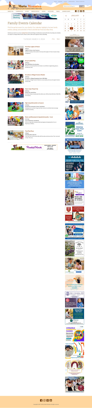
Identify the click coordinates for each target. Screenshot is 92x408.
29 (77, 30)
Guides (43, 11)
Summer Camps (66, 11)
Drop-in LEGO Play (30, 61)
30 (80, 30)
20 (71, 28)
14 (74, 26)
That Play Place (29, 131)
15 (77, 26)
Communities (19, 11)
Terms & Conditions (80, 1)
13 (71, 26)
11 (65, 26)
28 (74, 30)
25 (65, 30)
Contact (65, 1)
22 (77, 28)
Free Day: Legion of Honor (32, 47)
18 (65, 28)
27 (71, 30)
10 (84, 24)
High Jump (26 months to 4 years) (34, 103)
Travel (58, 11)
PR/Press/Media (72, 1)
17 (84, 26)
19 (68, 28)
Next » (58, 39)
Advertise (60, 1)
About (55, 1)
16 (80, 26)
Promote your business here (74, 35)
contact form (25, 33)
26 (68, 30)
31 (84, 30)
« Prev (53, 39)
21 (74, 28)
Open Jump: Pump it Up (31, 89)
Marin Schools (35, 11)
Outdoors (51, 11)
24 (84, 28)
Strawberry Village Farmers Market (35, 75)
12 (68, 26)
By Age (27, 11)
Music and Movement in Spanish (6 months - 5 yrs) (39, 117)
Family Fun (10, 11)
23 (80, 28)
